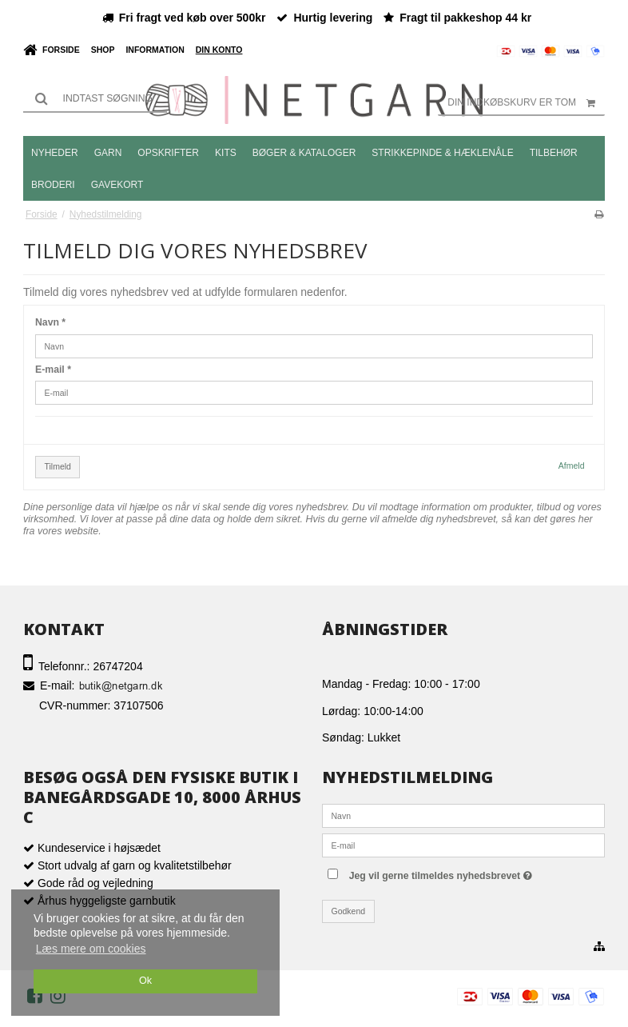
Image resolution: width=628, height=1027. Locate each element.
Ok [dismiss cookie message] (145, 980)
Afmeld (571, 465)
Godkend (349, 911)
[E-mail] (463, 844)
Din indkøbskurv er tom (526, 102)
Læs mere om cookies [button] (91, 948)
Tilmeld (58, 466)
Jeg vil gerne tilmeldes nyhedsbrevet (473, 872)
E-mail (53, 369)
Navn (50, 322)
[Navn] (463, 815)
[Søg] (95, 98)
